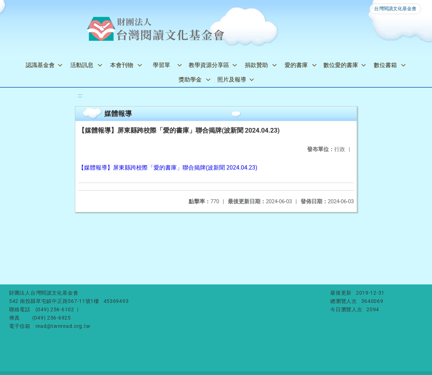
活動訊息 (81, 65)
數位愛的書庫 (340, 65)
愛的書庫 (296, 65)
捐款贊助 (256, 65)
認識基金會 (40, 65)
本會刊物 (121, 65)
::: (80, 95)
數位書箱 (385, 65)
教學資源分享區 (209, 65)
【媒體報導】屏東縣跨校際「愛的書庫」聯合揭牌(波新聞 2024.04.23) (167, 167)
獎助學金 (190, 79)
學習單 (161, 65)
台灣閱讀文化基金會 (395, 8)
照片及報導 (231, 79)
